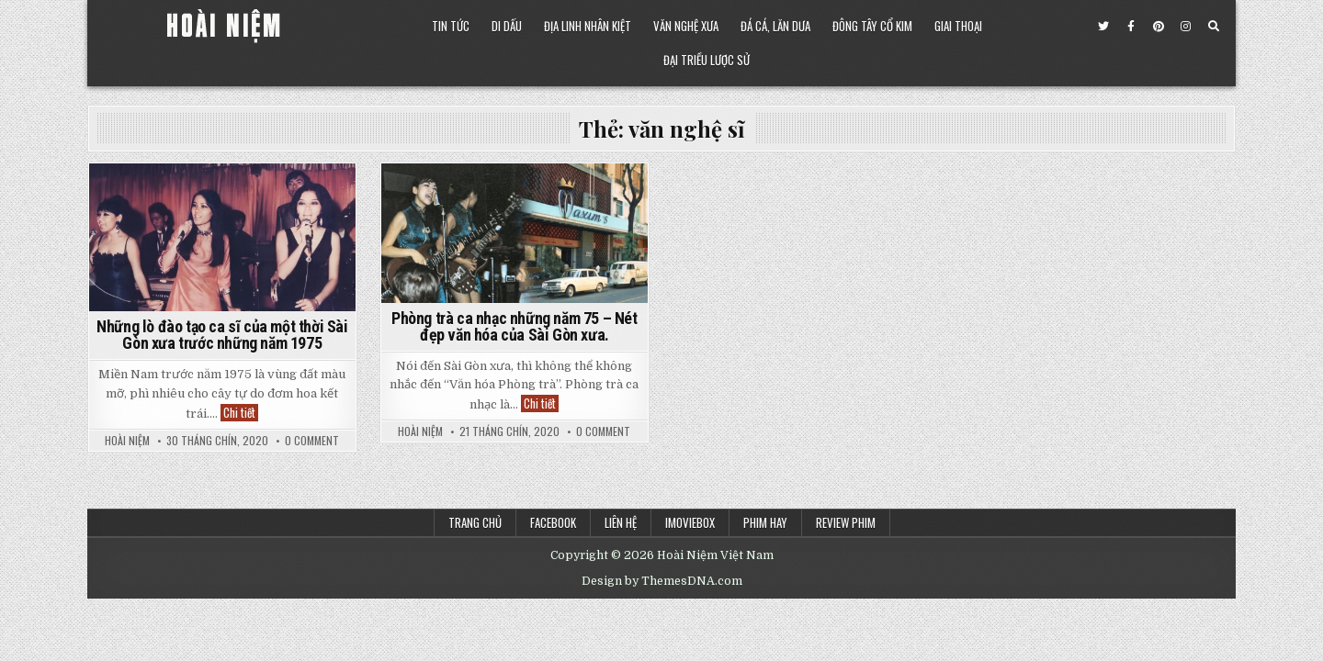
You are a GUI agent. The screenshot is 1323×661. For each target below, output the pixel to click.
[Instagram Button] (1186, 27)
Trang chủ (475, 522)
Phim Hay (765, 522)
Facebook (553, 522)
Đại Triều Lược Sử (706, 59)
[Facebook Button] (1131, 27)
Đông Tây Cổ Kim (872, 26)
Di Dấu (507, 26)
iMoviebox (690, 522)
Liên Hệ (621, 522)
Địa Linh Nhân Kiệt (587, 26)
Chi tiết (240, 412)
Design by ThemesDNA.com (662, 581)
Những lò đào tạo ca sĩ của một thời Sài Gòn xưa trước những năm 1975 (221, 335)
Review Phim (846, 522)
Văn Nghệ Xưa (685, 26)
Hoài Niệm (127, 440)
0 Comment (312, 440)
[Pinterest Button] (1158, 27)
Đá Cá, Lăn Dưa (775, 26)
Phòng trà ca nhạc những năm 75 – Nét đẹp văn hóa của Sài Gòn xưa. (514, 326)
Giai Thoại (958, 26)
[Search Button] (1214, 27)
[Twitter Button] (1103, 27)
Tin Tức (450, 26)
